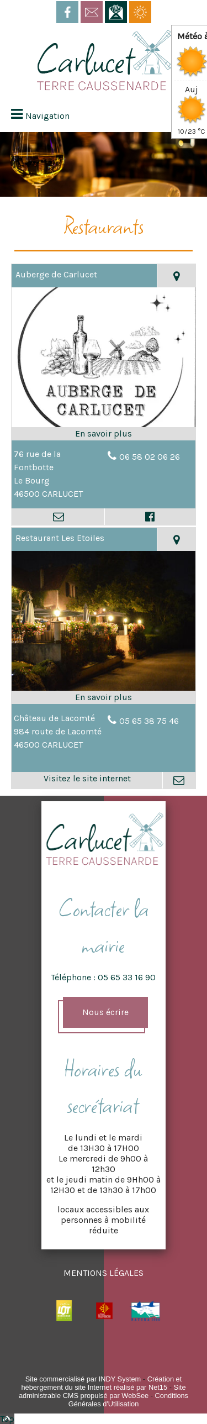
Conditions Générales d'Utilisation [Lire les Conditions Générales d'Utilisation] (128, 1399)
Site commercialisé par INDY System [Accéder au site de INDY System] (83, 1379)
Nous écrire (105, 1012)
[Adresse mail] (58, 516)
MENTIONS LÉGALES (103, 1273)
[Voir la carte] (176, 275)
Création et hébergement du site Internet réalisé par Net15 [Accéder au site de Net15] (101, 1383)
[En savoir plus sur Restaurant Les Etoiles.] (103, 697)
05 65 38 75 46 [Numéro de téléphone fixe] (149, 721)
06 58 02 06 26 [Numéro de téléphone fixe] (149, 456)
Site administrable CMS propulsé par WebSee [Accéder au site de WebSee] (102, 1391)
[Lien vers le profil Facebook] (149, 516)
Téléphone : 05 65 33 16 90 (103, 977)
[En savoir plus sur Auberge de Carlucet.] (103, 433)
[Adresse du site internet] (87, 780)
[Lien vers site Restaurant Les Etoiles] (103, 689)
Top (7, 1419)
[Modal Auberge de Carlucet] (103, 426)
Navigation (47, 116)
